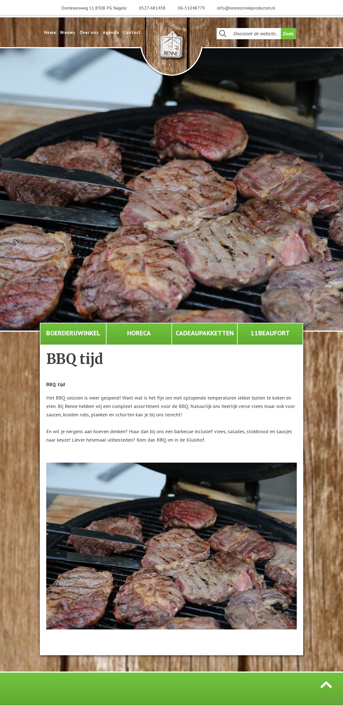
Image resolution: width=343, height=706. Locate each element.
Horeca (139, 333)
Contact (132, 32)
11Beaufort (270, 333)
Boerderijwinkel (73, 333)
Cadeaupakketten (205, 333)
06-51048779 (191, 8)
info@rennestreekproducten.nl (246, 8)
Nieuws (67, 32)
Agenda (111, 32)
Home (50, 32)
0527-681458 (152, 8)
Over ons (89, 32)
